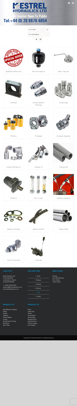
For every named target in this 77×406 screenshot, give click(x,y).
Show (34, 34)
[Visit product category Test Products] (13, 249)
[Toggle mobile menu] (73, 3)
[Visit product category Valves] (38, 249)
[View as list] (40, 39)
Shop (38, 292)
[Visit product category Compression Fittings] (38, 93)
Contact (38, 296)
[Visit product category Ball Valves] (63, 60)
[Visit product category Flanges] (38, 125)
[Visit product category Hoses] (38, 156)
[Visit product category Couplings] (63, 91)
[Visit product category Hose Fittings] (13, 156)
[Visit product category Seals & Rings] (13, 218)
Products (38, 280)
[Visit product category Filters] (13, 125)
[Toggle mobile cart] (69, 3)
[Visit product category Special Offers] (13, 60)
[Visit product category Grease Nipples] (63, 125)
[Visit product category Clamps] (13, 91)
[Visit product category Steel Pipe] (63, 218)
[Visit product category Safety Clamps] (63, 187)
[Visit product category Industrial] (63, 156)
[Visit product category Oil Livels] (38, 187)
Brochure (38, 288)
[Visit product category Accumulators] (38, 60)
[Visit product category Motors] (13, 187)
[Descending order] (47, 29)
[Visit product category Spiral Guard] (38, 218)
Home (38, 276)
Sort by (32, 29)
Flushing (38, 284)
